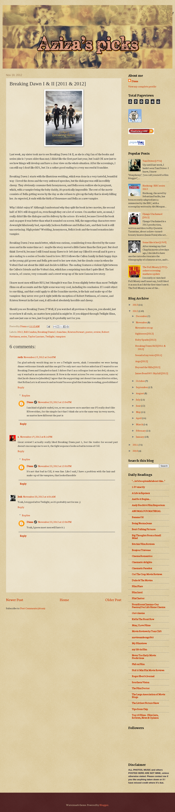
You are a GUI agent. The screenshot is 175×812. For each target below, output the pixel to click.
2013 (135, 304)
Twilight (50, 336)
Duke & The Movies (142, 580)
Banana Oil (138, 517)
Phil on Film (138, 664)
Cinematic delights (142, 562)
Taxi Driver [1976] (152, 160)
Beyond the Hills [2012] (147, 367)
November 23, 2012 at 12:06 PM (55, 522)
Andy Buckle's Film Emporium (148, 505)
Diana (30, 402)
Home (64, 599)
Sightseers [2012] (144, 333)
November (141, 322)
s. (18, 436)
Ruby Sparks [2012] (145, 339)
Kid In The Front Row (143, 619)
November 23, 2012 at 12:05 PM (55, 466)
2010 (135, 450)
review (97, 331)
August (140, 393)
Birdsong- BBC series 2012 (154, 187)
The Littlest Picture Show (145, 703)
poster (89, 331)
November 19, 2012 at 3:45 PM (40, 357)
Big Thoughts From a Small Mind (146, 536)
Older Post (113, 599)
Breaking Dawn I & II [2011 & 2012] (150, 347)
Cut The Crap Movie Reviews (147, 574)
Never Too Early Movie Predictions (144, 656)
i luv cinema (138, 613)
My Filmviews (139, 643)
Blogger (104, 805)
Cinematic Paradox (142, 568)
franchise (62, 331)
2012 (20, 331)
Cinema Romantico (142, 556)
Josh (20, 496)
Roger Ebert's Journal (143, 676)
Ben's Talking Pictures (143, 529)
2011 (135, 444)
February (141, 430)
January (140, 436)
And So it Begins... (141, 499)
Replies (26, 395)
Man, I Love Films (141, 625)
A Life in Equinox (141, 493)
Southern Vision (140, 682)
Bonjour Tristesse (141, 550)
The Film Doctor (141, 688)
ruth (20, 357)
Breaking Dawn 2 (47, 331)
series (24, 336)
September (142, 387)
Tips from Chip (140, 709)
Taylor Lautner (36, 336)
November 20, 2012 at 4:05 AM (39, 496)
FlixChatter (138, 598)
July (138, 399)
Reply (21, 387)
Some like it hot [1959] (154, 242)
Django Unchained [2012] (152, 215)
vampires (61, 336)
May (138, 412)
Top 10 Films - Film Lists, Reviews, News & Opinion (145, 716)
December (141, 316)
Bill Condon (30, 331)
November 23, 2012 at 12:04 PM (55, 402)
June (138, 405)
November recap (144, 327)
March (139, 424)
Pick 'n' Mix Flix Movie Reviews (148, 670)
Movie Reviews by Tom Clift (147, 631)
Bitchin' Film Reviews (143, 544)
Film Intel (137, 592)
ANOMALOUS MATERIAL (146, 511)
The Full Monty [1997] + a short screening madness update (155, 270)
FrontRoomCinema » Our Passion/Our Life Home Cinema (148, 605)
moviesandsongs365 (143, 637)
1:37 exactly (138, 487)
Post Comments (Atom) (32, 608)
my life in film (139, 649)
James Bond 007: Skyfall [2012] (151, 373)
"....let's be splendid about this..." (148, 481)
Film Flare (137, 586)
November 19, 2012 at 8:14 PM (36, 436)
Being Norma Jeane (142, 523)
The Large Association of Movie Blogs (148, 695)
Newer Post (14, 599)
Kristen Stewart (76, 331)
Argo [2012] (141, 361)
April (139, 418)
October (140, 380)
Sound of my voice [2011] (148, 355)
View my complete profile (142, 86)
